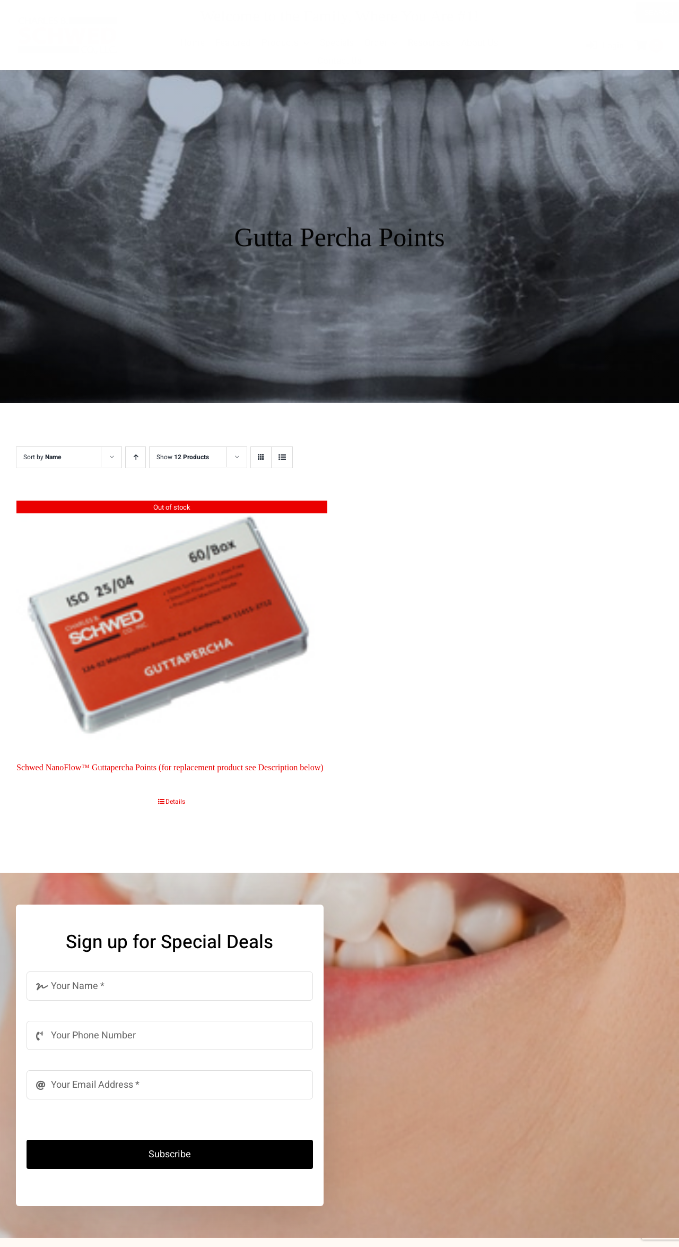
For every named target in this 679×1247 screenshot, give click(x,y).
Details (175, 801)
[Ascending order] (135, 457)
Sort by (42, 457)
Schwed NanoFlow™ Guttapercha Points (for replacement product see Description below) (170, 767)
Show (182, 457)
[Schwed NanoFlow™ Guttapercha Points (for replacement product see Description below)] (171, 623)
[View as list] (282, 457)
